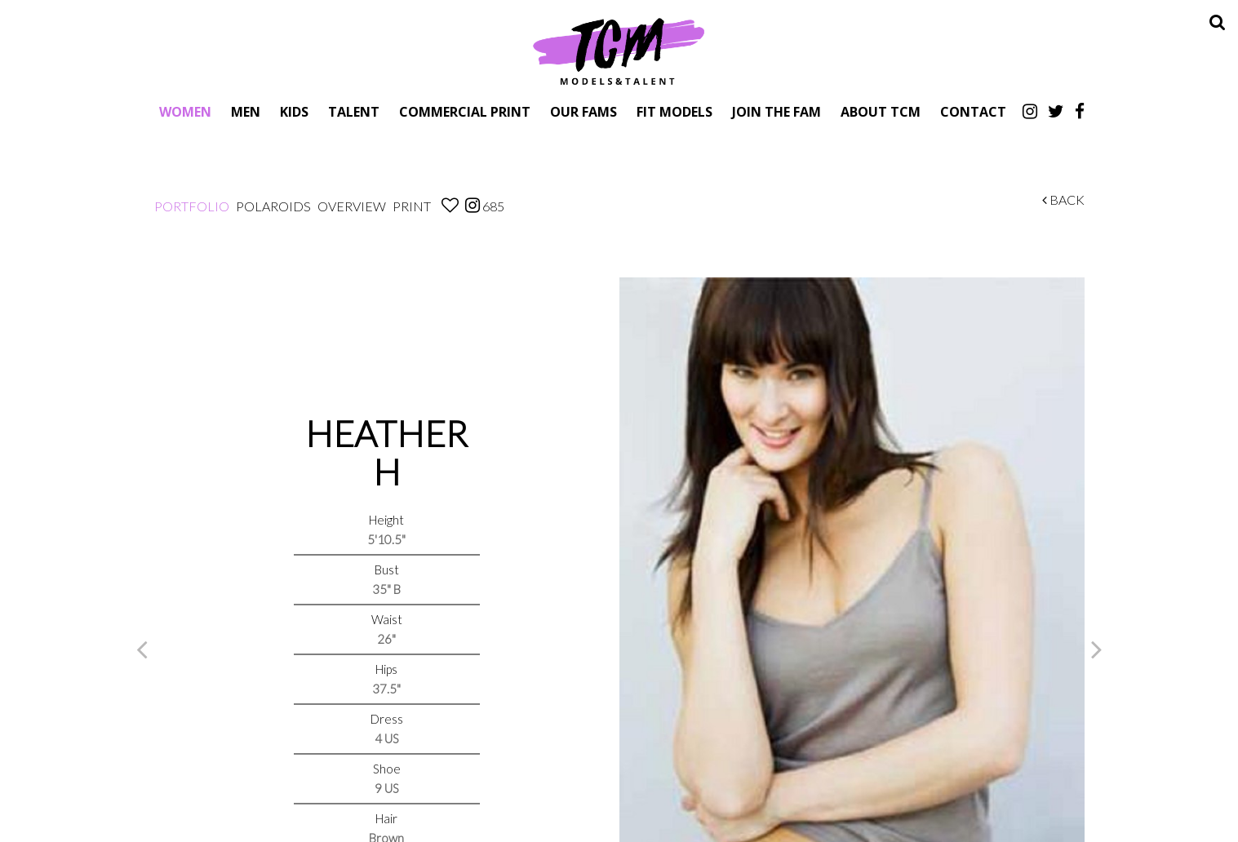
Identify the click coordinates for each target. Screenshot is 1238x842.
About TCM (881, 111)
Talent (353, 111)
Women (185, 111)
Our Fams (583, 111)
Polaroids (273, 206)
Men (245, 111)
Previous (142, 648)
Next (1097, 648)
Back (1063, 199)
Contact (973, 111)
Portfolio (191, 206)
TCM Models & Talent (619, 50)
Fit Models (674, 111)
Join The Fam (776, 111)
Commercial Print (464, 111)
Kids (294, 111)
